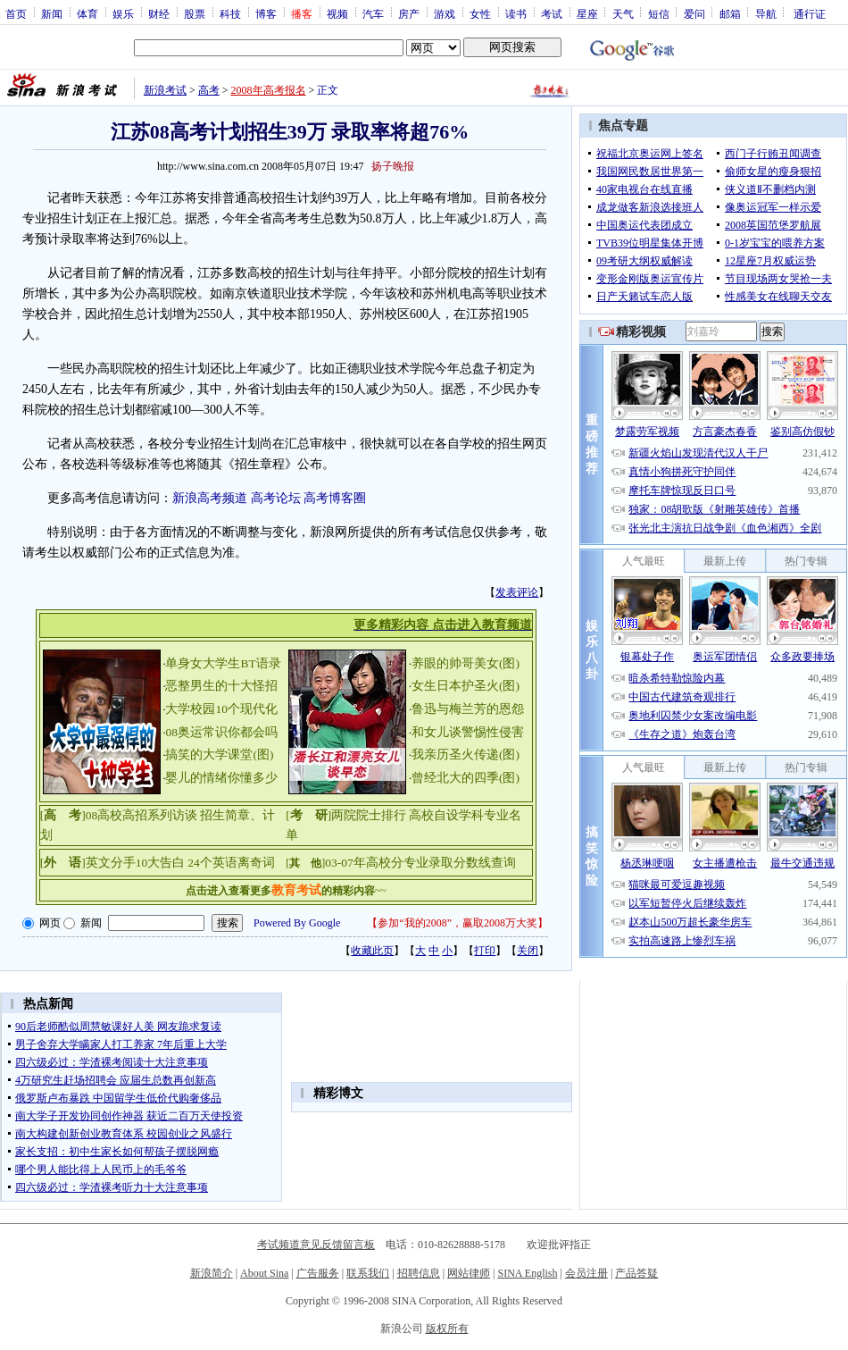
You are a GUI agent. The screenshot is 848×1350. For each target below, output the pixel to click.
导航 (766, 13)
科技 (230, 13)
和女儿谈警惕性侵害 (468, 732)
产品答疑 (636, 1273)
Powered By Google (297, 923)
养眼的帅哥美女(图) (466, 663)
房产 (409, 13)
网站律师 (468, 1273)
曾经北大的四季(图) (466, 777)
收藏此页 (372, 950)
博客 (266, 13)
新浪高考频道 (209, 498)
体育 (87, 13)
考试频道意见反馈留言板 (316, 1244)
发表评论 (516, 592)
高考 (209, 90)
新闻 (51, 13)
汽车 (373, 13)
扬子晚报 (392, 166)
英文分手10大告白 (136, 862)
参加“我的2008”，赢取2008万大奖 (457, 923)
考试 (551, 13)
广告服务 (317, 1273)
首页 (16, 13)
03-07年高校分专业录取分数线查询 (420, 862)
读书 (516, 13)
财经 (159, 13)
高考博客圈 (334, 498)
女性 (480, 13)
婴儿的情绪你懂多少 (221, 777)
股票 (194, 13)
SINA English (527, 1273)
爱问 (694, 13)
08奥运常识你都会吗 (221, 732)
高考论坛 (276, 498)
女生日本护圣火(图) (466, 685)
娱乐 (123, 13)
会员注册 (586, 1273)
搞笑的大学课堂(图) (219, 754)
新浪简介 (211, 1273)
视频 (337, 13)
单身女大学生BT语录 (222, 663)
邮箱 (730, 13)
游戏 (444, 13)
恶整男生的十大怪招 (221, 685)
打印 (484, 950)
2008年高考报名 (268, 90)
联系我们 (367, 1273)
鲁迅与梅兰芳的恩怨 (468, 709)
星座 (587, 13)
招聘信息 (418, 1273)
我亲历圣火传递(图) (466, 754)
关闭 (527, 950)
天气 (623, 13)
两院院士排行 (368, 815)
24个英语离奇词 (231, 862)
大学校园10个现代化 (221, 709)
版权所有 (447, 1328)
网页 (50, 923)
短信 (658, 13)
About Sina (264, 1273)
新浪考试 (165, 90)
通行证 (810, 13)
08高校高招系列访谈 (142, 815)
